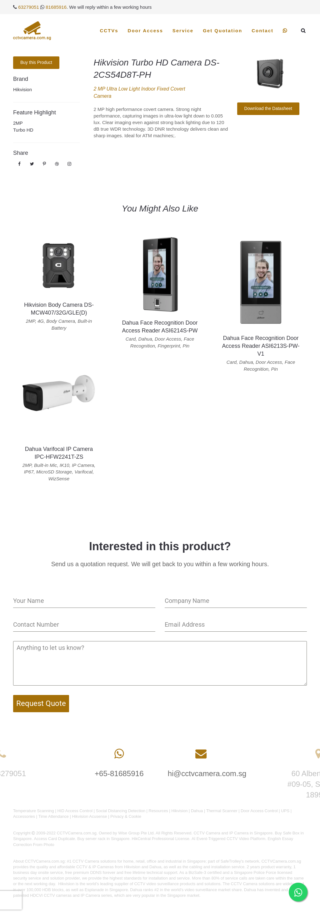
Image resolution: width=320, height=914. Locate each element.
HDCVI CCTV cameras (51, 895)
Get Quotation (222, 30)
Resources (158, 810)
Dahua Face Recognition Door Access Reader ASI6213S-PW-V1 (261, 346)
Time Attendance (53, 816)
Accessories (24, 816)
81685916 (56, 7)
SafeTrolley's (232, 861)
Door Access (145, 30)
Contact (262, 30)
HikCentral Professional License (160, 838)
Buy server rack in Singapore (103, 838)
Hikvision (22, 89)
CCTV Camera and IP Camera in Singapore (232, 833)
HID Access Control (74, 810)
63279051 (28, 7)
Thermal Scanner (222, 810)
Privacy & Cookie (125, 816)
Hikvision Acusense (89, 816)
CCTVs (109, 30)
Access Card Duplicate (54, 838)
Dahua (197, 810)
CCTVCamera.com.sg (45, 861)
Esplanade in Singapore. (107, 889)
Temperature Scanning (33, 810)
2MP (18, 123)
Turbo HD (23, 130)
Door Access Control (259, 810)
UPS (285, 810)
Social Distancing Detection (120, 810)
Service (182, 30)
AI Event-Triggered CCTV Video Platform (228, 838)
